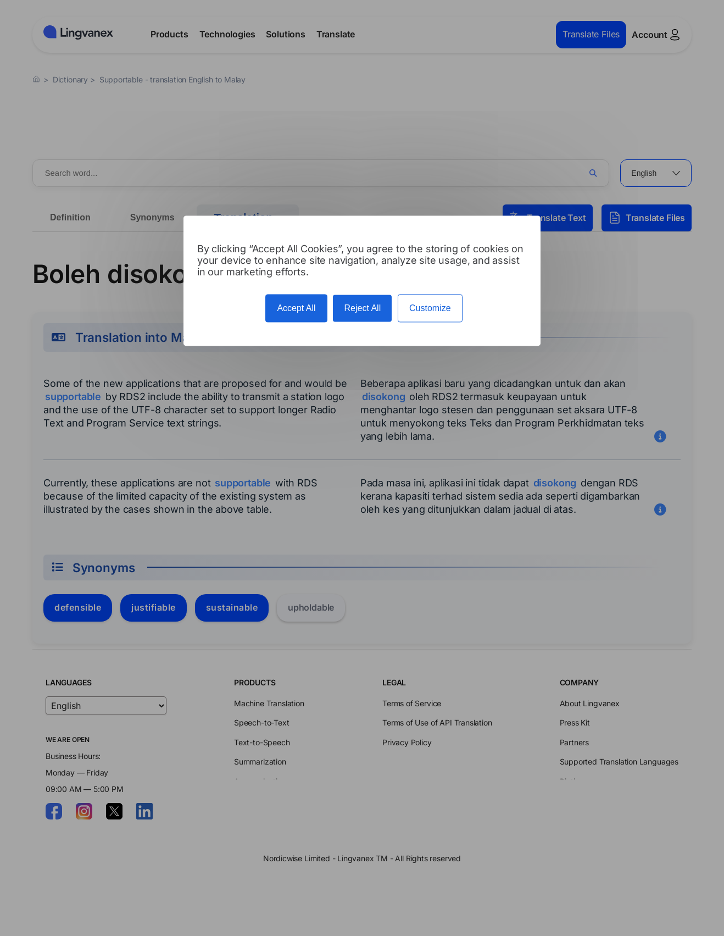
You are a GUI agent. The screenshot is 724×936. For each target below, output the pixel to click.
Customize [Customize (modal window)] (430, 308)
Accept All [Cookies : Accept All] (296, 308)
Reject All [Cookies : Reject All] (362, 308)
